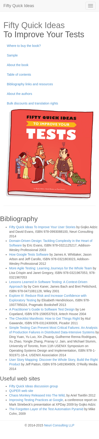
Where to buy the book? (24, 46)
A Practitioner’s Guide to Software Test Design (42, 309)
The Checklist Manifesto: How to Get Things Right (44, 318)
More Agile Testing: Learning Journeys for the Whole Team (50, 268)
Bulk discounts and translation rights (32, 103)
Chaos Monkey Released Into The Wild (37, 395)
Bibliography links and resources (30, 84)
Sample (12, 55)
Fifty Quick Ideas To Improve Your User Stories (42, 227)
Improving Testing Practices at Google (36, 400)
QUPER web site (21, 391)
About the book (17, 65)
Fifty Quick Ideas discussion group (33, 386)
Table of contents (19, 74)
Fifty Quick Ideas (18, 5)
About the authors (19, 94)
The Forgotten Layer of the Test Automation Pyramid (46, 409)
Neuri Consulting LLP (59, 425)
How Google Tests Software (29, 254)
